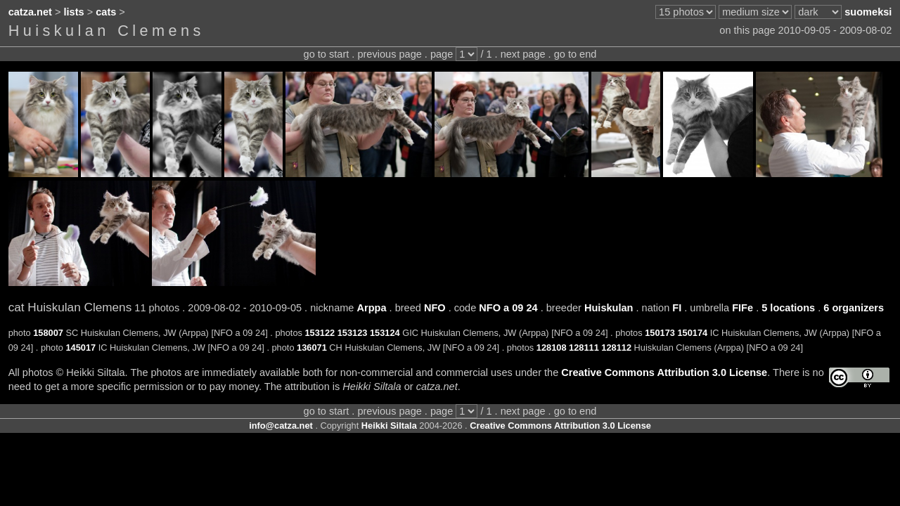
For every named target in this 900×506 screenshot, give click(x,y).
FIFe (742, 307)
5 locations (788, 307)
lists (74, 12)
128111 (584, 347)
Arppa (372, 307)
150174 (692, 332)
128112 (616, 347)
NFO (435, 307)
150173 (660, 332)
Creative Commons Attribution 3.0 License (664, 372)
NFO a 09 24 (508, 307)
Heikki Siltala (389, 425)
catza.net (30, 12)
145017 (80, 347)
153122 (319, 332)
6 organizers (853, 307)
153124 (385, 332)
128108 (551, 347)
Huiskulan (609, 307)
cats (106, 12)
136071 (312, 347)
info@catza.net (281, 425)
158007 (48, 332)
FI (676, 307)
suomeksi (868, 12)
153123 (353, 332)
